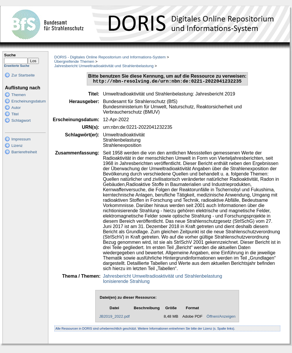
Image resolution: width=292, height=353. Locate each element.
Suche (10, 55)
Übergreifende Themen (74, 61)
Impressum (21, 139)
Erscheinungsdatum (28, 101)
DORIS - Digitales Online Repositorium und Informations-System (110, 57)
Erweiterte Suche (16, 65)
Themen (18, 95)
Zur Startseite (23, 75)
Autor (16, 107)
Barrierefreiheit (24, 152)
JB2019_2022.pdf (114, 317)
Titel (15, 114)
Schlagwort (21, 120)
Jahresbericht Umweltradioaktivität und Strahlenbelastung (104, 66)
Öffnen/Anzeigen (220, 317)
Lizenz (17, 145)
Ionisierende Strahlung (126, 282)
